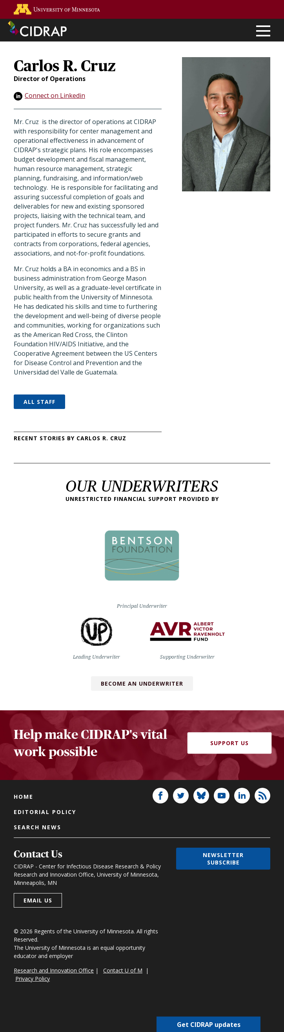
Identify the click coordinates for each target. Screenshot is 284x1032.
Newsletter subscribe (223, 858)
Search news (37, 827)
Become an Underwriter (142, 683)
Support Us (229, 743)
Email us (38, 900)
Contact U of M (122, 970)
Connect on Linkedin (55, 95)
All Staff (39, 401)
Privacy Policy (32, 978)
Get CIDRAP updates (208, 1024)
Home (23, 796)
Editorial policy (45, 812)
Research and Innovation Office (54, 970)
